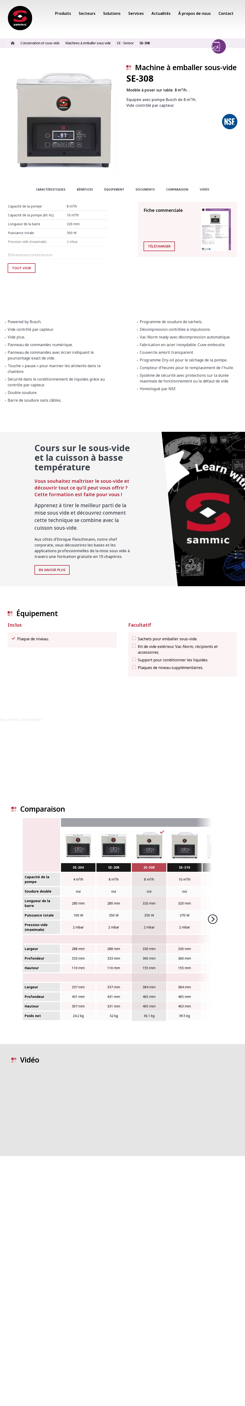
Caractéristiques (50, 189)
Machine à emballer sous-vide (186, 67)
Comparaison (177, 189)
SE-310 (184, 867)
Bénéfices (85, 189)
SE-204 (78, 867)
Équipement (114, 189)
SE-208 (113, 867)
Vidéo (204, 189)
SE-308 (149, 867)
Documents (145, 189)
